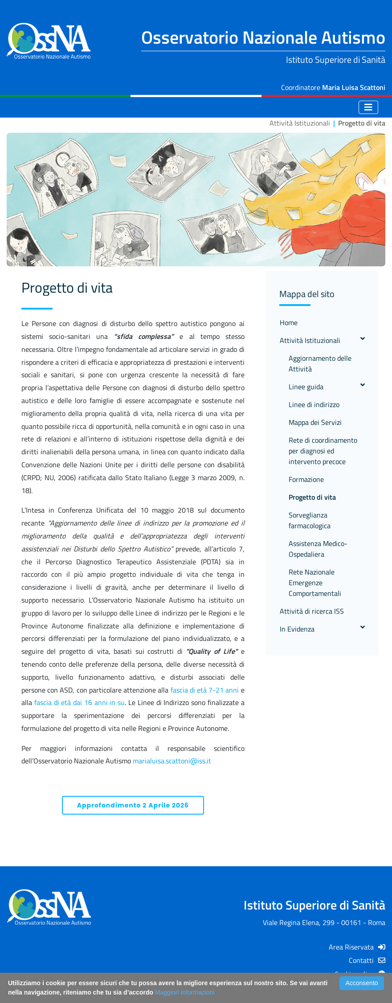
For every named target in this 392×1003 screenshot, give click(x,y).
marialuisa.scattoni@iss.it (172, 760)
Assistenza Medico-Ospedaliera (318, 548)
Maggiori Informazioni (185, 992)
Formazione (306, 479)
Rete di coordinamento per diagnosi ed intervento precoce (323, 451)
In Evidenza (322, 629)
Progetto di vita (312, 497)
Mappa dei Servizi (315, 422)
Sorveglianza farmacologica (310, 520)
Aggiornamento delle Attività (320, 363)
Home (289, 322)
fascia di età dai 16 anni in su (79, 702)
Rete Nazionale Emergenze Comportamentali (315, 583)
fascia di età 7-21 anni (205, 690)
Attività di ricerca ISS (312, 611)
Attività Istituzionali (322, 340)
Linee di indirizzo (314, 404)
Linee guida (327, 386)
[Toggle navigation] (368, 107)
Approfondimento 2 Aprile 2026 (133, 805)
